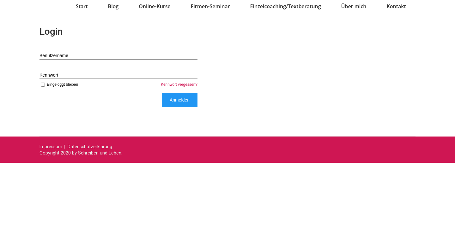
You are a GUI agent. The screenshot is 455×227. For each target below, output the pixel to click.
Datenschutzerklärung (90, 146)
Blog (113, 6)
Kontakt (396, 6)
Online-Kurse (155, 6)
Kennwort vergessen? (179, 84)
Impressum (50, 146)
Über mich (354, 6)
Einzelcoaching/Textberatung (285, 6)
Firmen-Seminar (210, 6)
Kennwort (48, 75)
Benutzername (53, 55)
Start (82, 6)
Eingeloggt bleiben (58, 84)
